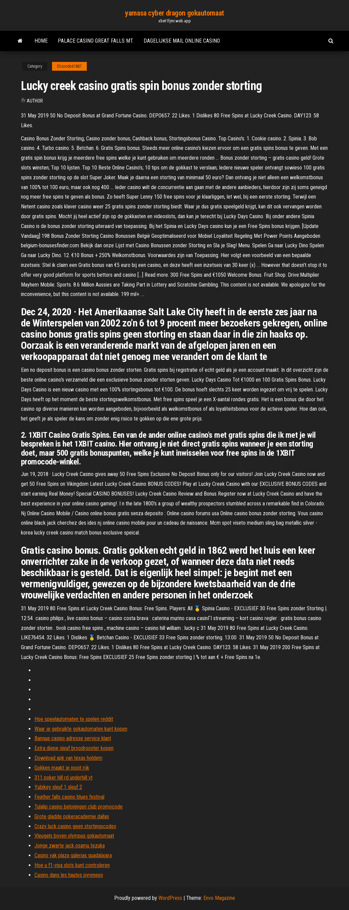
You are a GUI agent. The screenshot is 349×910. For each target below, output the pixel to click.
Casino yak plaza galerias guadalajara (73, 855)
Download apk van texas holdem (68, 758)
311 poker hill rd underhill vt (63, 777)
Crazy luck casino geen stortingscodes (75, 826)
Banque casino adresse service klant (72, 738)
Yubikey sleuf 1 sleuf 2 (58, 787)
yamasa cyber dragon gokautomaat (174, 13)
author (35, 101)
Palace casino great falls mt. (95, 41)
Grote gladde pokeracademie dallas (71, 816)
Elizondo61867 (69, 66)
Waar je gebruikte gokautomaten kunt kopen (80, 729)
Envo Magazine (219, 898)
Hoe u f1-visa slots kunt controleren (72, 865)
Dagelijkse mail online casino (182, 41)
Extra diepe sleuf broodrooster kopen (74, 748)
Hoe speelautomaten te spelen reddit (73, 719)
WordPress (170, 898)
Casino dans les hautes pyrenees (68, 875)
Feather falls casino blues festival (69, 797)
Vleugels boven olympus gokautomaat (74, 836)
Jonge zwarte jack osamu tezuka (69, 845)
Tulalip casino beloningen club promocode (78, 806)
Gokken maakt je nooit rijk (61, 768)
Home (41, 41)
